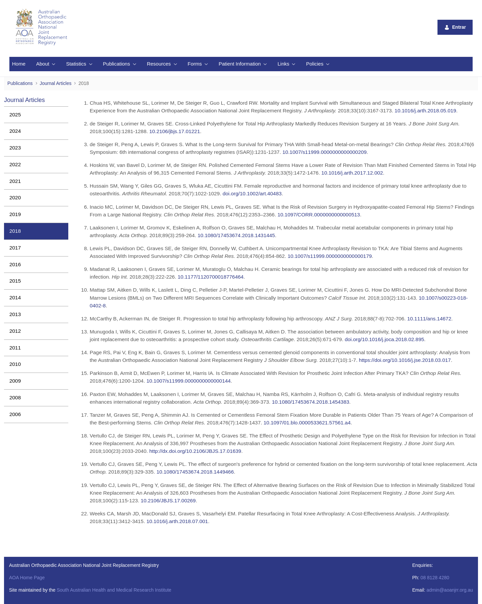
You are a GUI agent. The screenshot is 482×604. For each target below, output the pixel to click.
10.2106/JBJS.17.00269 (168, 500)
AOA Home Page (27, 577)
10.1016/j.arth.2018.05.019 (425, 110)
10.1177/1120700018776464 (211, 277)
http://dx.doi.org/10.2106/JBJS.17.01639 (195, 451)
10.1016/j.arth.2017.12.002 (352, 173)
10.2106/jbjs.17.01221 (174, 131)
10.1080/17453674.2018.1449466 (195, 472)
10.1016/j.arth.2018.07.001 (177, 521)
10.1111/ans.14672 (429, 318)
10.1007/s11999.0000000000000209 (325, 152)
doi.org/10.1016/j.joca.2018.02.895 (384, 339)
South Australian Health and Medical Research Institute (114, 590)
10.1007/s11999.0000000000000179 (330, 256)
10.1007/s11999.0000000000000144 (188, 381)
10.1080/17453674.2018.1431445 (236, 235)
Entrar (455, 27)
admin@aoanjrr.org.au (449, 590)
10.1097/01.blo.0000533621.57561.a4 (306, 422)
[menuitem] (18, 64)
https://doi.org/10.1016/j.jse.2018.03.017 (405, 360)
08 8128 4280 (434, 577)
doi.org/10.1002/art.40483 (252, 193)
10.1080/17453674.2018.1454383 (310, 402)
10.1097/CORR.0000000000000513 (318, 214)
